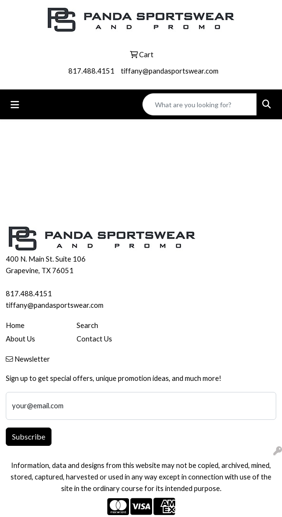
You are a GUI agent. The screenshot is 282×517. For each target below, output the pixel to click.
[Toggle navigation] (15, 105)
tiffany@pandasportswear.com (169, 71)
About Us (20, 339)
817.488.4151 (91, 71)
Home (15, 325)
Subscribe (28, 436)
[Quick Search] (199, 104)
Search (87, 325)
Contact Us (94, 339)
